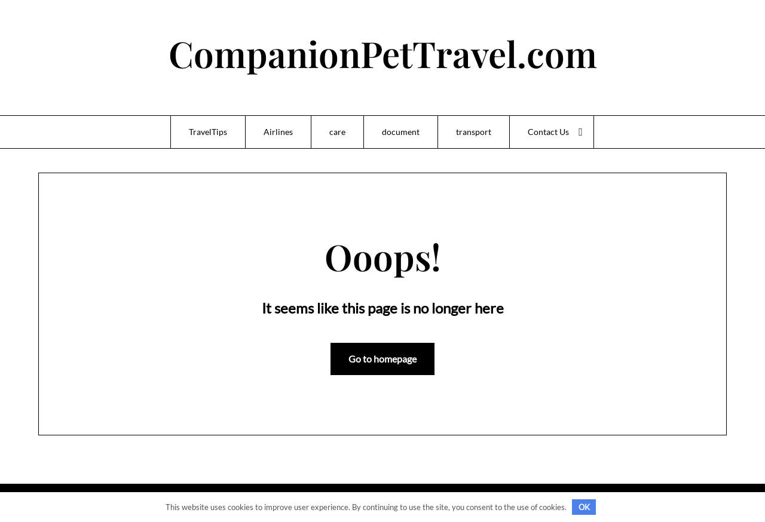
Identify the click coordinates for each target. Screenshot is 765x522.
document (401, 132)
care (337, 132)
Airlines (278, 132)
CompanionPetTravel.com (383, 53)
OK (584, 507)
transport (473, 132)
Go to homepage (382, 358)
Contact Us (548, 132)
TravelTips (208, 132)
